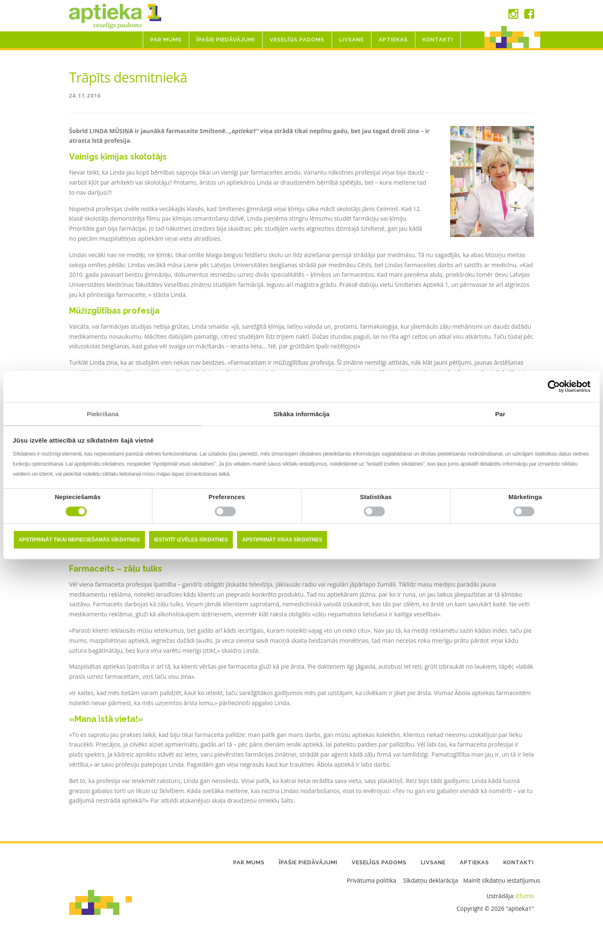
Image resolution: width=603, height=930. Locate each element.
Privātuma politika (371, 881)
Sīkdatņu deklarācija (430, 881)
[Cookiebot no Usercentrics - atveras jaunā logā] (553, 386)
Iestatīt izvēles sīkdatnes (191, 540)
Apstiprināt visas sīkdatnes (282, 540)
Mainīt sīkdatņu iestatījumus (501, 881)
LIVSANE (351, 39)
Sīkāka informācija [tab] (301, 413)
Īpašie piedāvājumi (225, 39)
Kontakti (438, 39)
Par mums (166, 39)
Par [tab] (500, 413)
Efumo (525, 896)
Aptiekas (393, 39)
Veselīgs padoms (297, 39)
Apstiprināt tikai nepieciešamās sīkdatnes (79, 540)
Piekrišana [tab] (103, 413)
